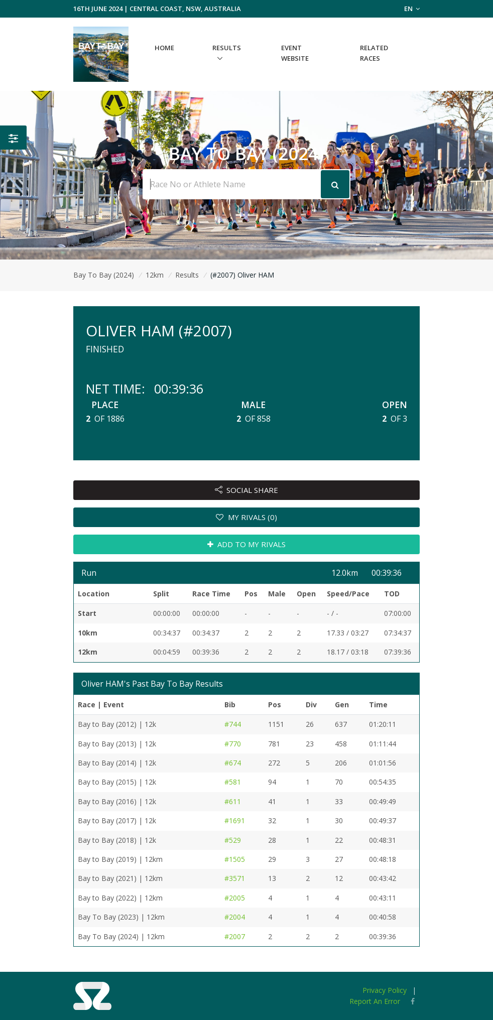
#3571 (234, 878)
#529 (232, 840)
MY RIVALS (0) (246, 517)
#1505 (234, 859)
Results (226, 47)
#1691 (234, 820)
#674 (232, 763)
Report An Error (374, 1001)
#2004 (234, 917)
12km (155, 275)
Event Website (295, 53)
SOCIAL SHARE (247, 490)
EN (412, 8)
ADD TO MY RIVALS (246, 544)
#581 (232, 782)
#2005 (234, 898)
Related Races (374, 53)
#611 (232, 801)
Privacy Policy (384, 990)
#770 (232, 743)
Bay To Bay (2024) (103, 275)
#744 (232, 724)
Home (164, 47)
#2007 (234, 936)
